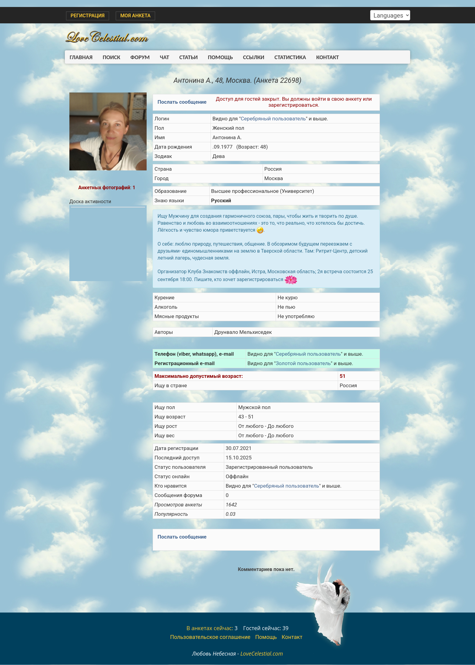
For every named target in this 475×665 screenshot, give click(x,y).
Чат (161, 57)
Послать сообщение (182, 102)
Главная (81, 57)
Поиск (110, 57)
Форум (138, 57)
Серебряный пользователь (273, 119)
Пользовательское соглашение (210, 637)
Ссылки (247, 57)
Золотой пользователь (303, 364)
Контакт (318, 57)
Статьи (184, 57)
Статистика (282, 57)
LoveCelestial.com (261, 653)
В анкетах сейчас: (210, 628)
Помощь (214, 57)
